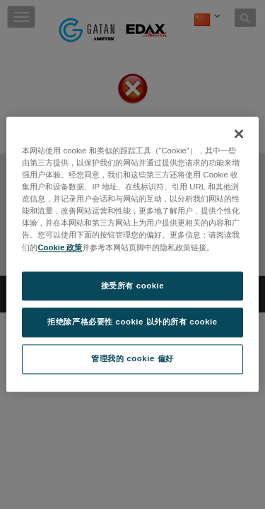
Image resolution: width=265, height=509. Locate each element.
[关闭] (238, 133)
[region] (132, 254)
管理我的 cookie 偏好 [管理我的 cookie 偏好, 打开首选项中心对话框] (132, 359)
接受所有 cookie (132, 285)
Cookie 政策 (59, 247)
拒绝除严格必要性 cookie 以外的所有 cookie (132, 322)
